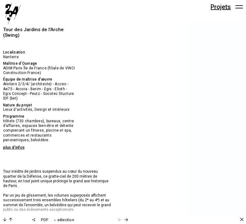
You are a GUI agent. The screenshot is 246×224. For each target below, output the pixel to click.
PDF (44, 219)
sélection (64, 219)
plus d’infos (14, 147)
